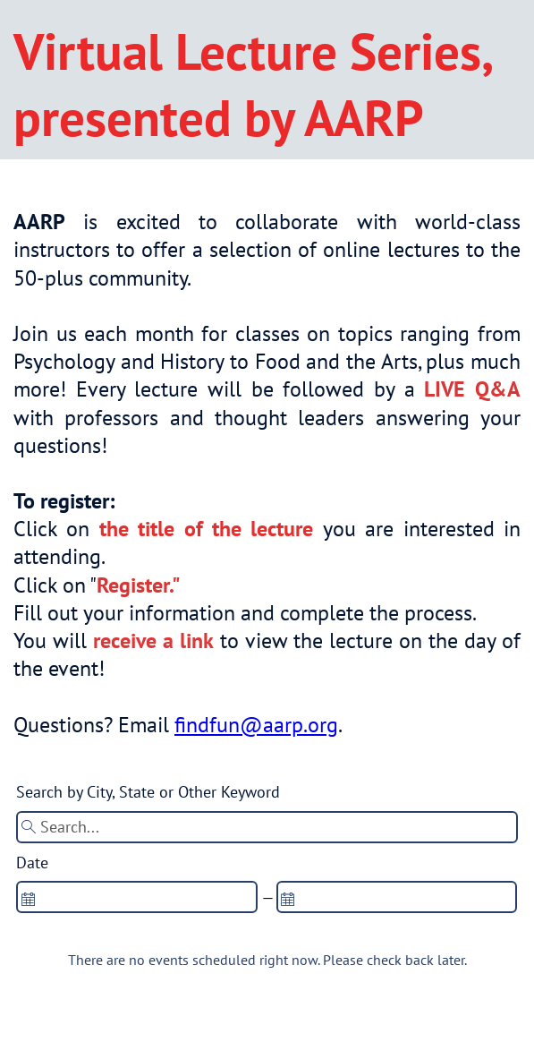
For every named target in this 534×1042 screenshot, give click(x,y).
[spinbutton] (136, 897)
